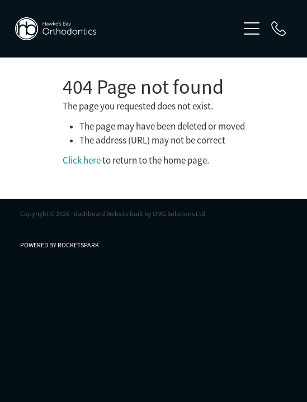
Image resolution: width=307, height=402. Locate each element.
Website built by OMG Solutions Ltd (155, 213)
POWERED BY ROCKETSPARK (59, 245)
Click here (82, 160)
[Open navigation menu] (251, 28)
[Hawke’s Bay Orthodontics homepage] (126, 28)
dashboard (89, 213)
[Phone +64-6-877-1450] (278, 28)
